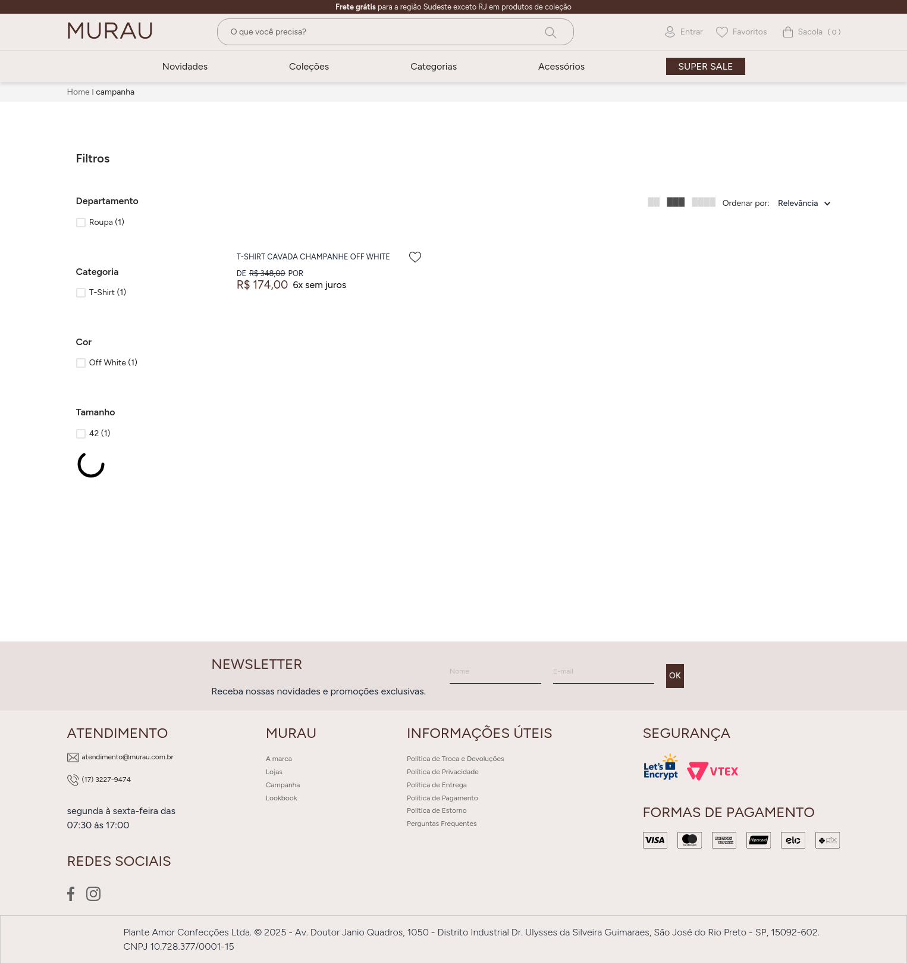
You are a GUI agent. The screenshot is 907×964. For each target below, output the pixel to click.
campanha (115, 92)
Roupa (106, 222)
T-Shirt (107, 292)
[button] (136, 201)
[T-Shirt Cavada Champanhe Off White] (330, 260)
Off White (113, 363)
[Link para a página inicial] (79, 92)
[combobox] (395, 31)
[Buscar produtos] (549, 32)
